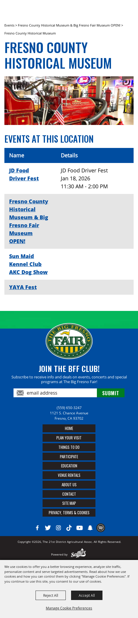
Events (9, 25)
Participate (69, 456)
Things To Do (69, 447)
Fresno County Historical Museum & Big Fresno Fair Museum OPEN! (69, 25)
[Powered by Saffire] (78, 554)
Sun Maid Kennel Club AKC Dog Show (28, 264)
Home (69, 428)
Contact (69, 494)
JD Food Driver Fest (24, 174)
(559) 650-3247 (69, 407)
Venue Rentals (69, 475)
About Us (69, 484)
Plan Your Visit (69, 438)
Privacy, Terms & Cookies (69, 512)
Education (69, 466)
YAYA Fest (23, 287)
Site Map (69, 503)
